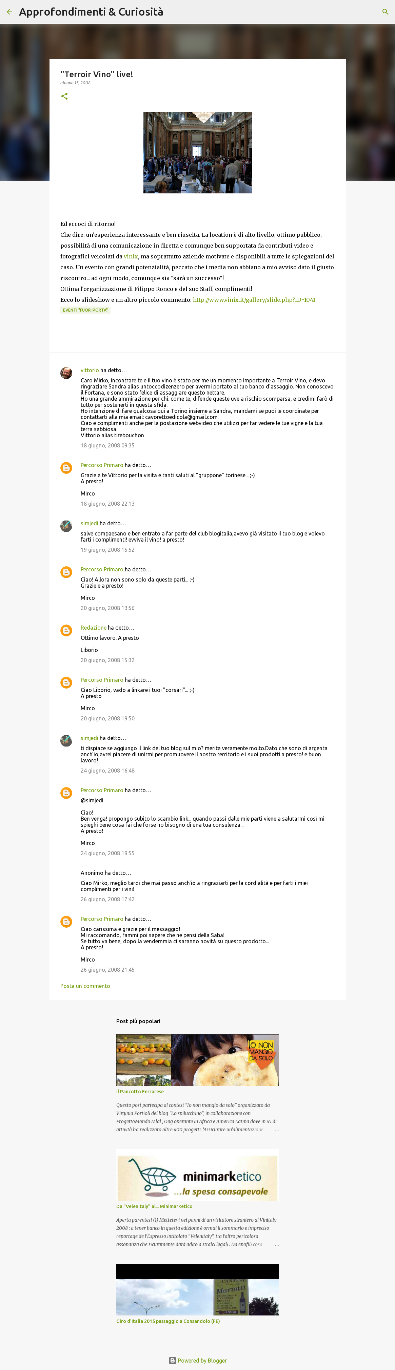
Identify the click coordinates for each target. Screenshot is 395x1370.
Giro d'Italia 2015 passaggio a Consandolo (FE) (168, 1321)
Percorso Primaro (102, 465)
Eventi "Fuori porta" (85, 310)
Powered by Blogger (198, 1360)
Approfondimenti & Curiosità (91, 11)
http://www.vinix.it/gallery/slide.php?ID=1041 (254, 299)
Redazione (93, 628)
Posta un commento (85, 986)
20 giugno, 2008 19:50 (108, 718)
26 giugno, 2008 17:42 (108, 899)
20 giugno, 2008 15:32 (108, 660)
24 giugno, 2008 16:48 (108, 770)
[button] (64, 96)
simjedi (89, 523)
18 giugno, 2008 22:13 (108, 504)
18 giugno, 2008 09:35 (108, 445)
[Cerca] (173, 12)
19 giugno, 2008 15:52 (108, 550)
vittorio (90, 370)
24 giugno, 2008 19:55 (108, 853)
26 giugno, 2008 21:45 (108, 970)
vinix (131, 256)
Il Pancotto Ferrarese (140, 1091)
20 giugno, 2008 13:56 (108, 608)
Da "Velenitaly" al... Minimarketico (154, 1206)
